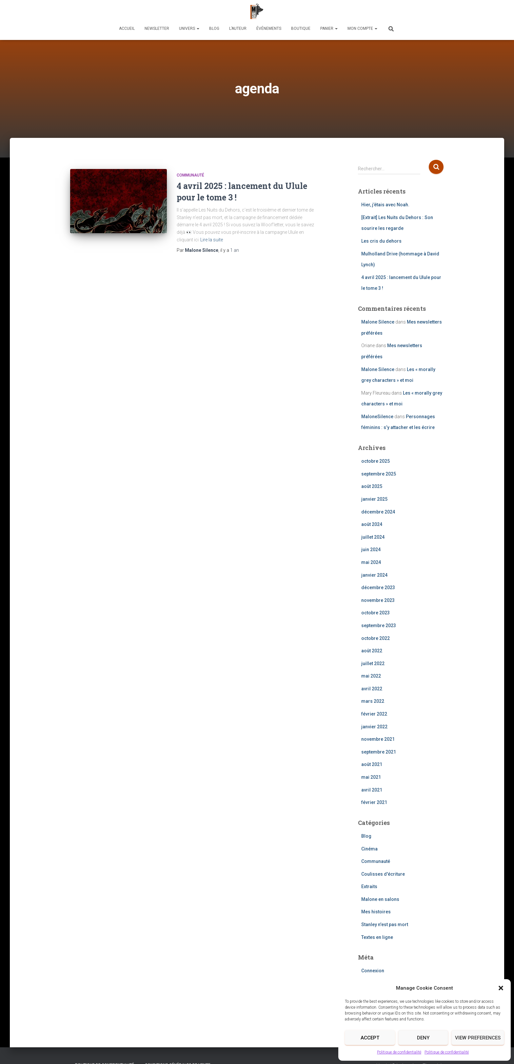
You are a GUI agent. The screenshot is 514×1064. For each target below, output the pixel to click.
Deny (423, 1038)
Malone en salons (380, 899)
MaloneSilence (377, 416)
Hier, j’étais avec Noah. (385, 204)
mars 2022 (372, 701)
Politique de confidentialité (399, 1052)
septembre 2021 (378, 752)
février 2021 (374, 802)
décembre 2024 (378, 511)
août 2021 (371, 764)
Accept (370, 1038)
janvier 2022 (374, 726)
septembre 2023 (378, 625)
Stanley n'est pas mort (384, 924)
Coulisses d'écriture (383, 874)
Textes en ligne (377, 937)
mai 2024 (371, 562)
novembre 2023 (378, 600)
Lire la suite (211, 239)
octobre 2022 (375, 638)
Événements (268, 28)
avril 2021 (371, 790)
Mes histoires (376, 911)
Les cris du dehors (381, 241)
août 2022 (371, 650)
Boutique (300, 28)
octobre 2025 (375, 461)
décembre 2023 (378, 587)
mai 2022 (371, 676)
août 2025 (371, 486)
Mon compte (362, 28)
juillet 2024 (373, 537)
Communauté (190, 175)
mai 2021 (371, 777)
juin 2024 (371, 549)
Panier (329, 28)
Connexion (372, 970)
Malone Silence (377, 322)
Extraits (369, 886)
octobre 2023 (375, 612)
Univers (189, 28)
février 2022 (374, 714)
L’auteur (238, 28)
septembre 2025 (378, 473)
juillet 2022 (373, 663)
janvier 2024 (374, 575)
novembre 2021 (378, 739)
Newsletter (157, 28)
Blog (214, 28)
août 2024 (371, 524)
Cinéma (369, 848)
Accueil (127, 28)
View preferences (478, 1038)
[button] (501, 988)
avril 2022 (371, 688)
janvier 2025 (374, 499)
